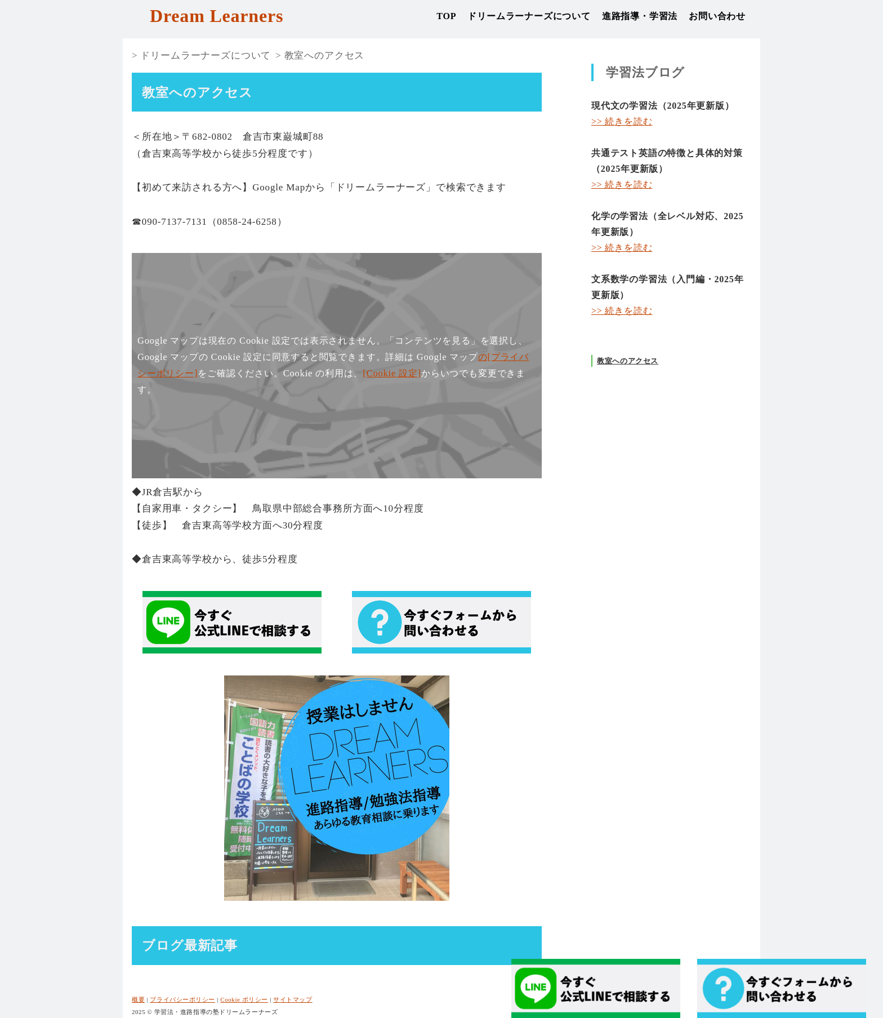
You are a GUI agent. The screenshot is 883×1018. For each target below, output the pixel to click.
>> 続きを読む (621, 121)
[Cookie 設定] (392, 373)
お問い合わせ (717, 16)
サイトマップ (292, 999)
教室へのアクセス (324, 55)
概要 (138, 999)
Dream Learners (216, 16)
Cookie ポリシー (244, 999)
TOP (446, 16)
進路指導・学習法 (639, 16)
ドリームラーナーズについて (528, 16)
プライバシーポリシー (182, 999)
